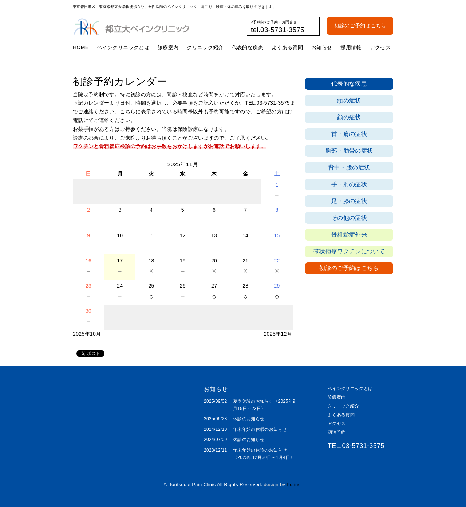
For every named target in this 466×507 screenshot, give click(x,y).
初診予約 (336, 432)
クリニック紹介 (205, 47)
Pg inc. (294, 484)
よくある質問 (287, 47)
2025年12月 (278, 334)
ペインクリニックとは (123, 47)
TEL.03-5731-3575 (356, 445)
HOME (80, 47)
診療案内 (168, 47)
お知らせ (321, 47)
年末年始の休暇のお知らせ (260, 429)
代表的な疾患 (247, 47)
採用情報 (350, 47)
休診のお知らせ (248, 418)
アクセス (380, 47)
